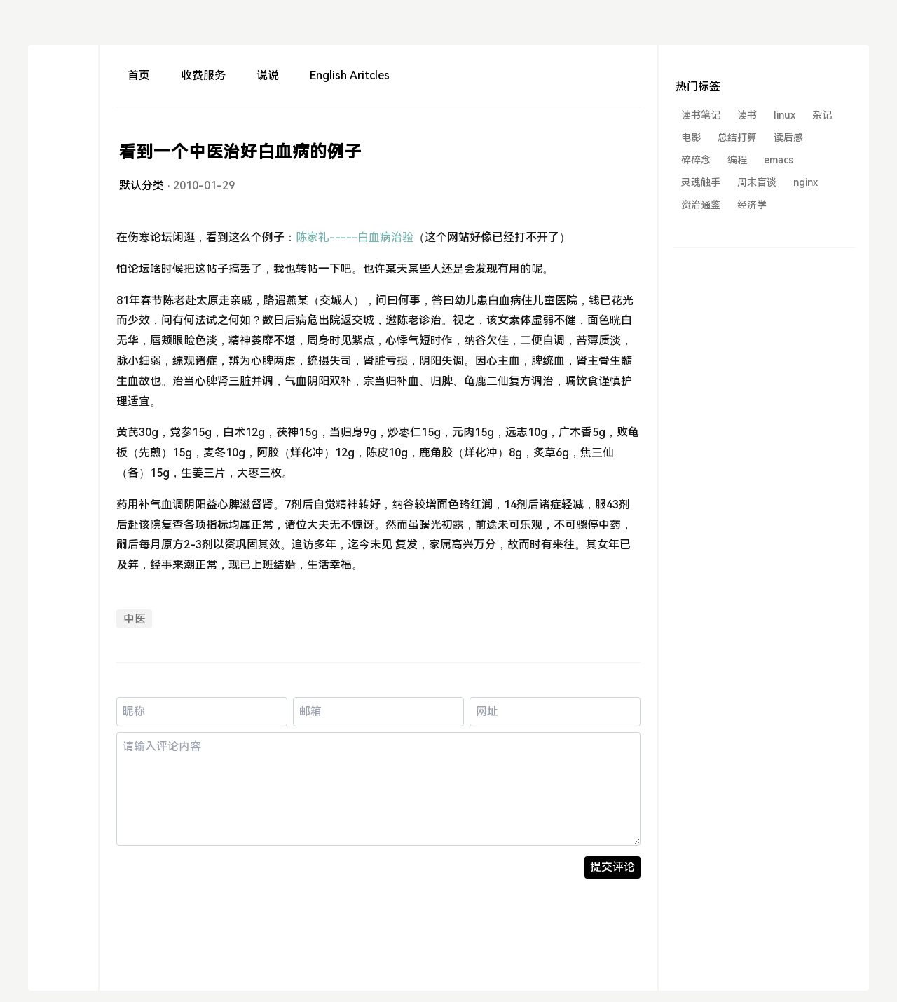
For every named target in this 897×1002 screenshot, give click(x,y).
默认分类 (141, 185)
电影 (691, 137)
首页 (139, 75)
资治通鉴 (700, 204)
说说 (267, 75)
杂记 (822, 115)
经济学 (752, 204)
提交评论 (612, 867)
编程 (737, 159)
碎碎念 (696, 159)
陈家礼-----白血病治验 (354, 237)
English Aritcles (350, 75)
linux (784, 115)
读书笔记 (700, 115)
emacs (778, 159)
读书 (747, 115)
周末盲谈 (756, 182)
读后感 (788, 137)
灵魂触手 (700, 182)
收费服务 (203, 75)
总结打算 (737, 137)
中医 (134, 618)
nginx (805, 182)
